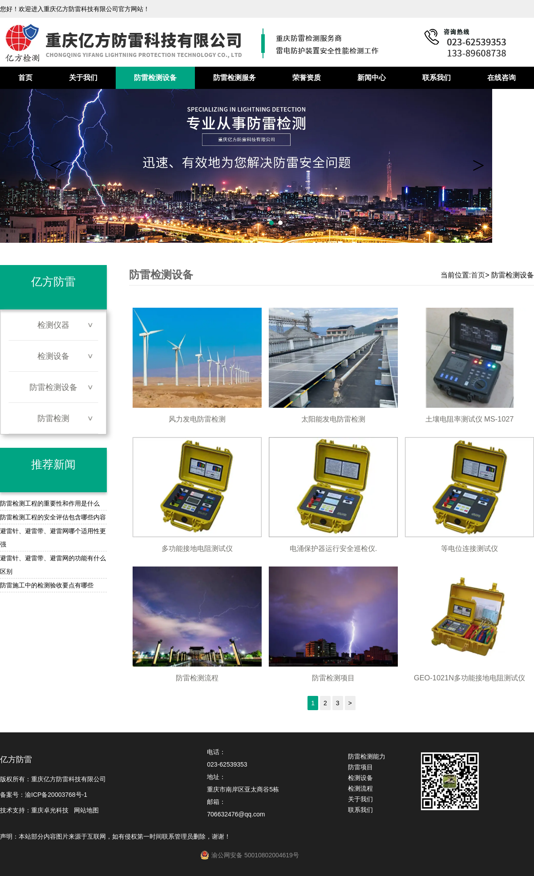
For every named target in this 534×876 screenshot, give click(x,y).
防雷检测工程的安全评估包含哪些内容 (53, 517)
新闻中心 (371, 77)
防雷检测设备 (155, 77)
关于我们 (83, 77)
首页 (25, 77)
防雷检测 (53, 418)
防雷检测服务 (234, 77)
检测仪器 (53, 325)
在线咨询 (501, 77)
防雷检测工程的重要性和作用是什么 (50, 503)
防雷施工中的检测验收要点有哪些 (46, 585)
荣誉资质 (306, 77)
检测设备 (53, 356)
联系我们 (436, 77)
